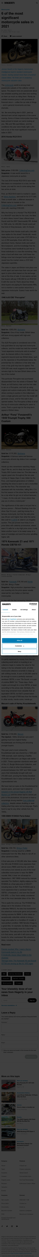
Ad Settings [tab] (24, 609)
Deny (19, 651)
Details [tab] (14, 609)
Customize (19, 646)
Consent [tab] (5, 609)
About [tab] (34, 609)
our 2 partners (12, 619)
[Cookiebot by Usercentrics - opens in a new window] (29, 604)
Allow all (19, 640)
